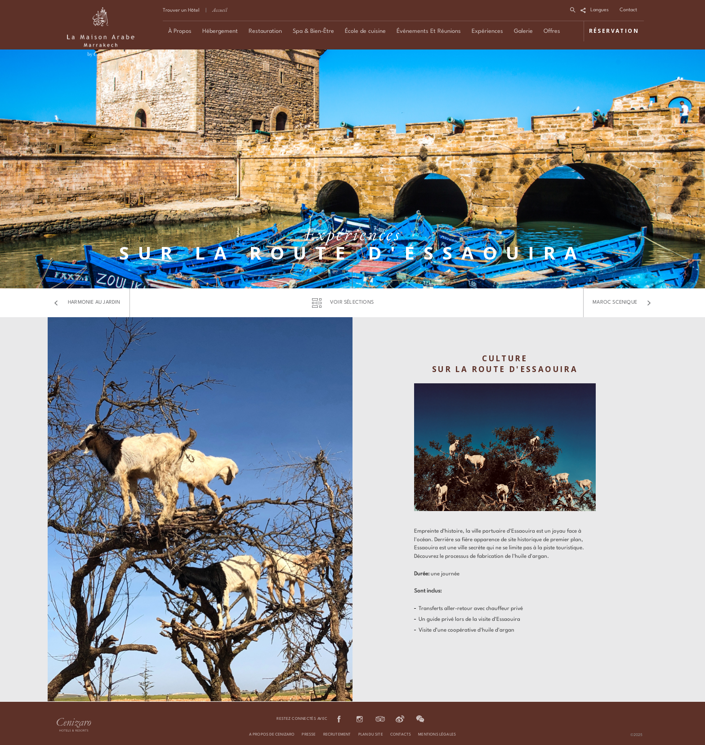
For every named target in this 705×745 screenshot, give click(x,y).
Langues (599, 10)
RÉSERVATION (614, 31)
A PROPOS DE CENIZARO (272, 734)
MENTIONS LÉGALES (437, 734)
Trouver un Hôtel (181, 10)
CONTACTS (400, 734)
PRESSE (309, 734)
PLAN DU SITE (370, 734)
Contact (628, 10)
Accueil (219, 9)
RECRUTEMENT (337, 734)
